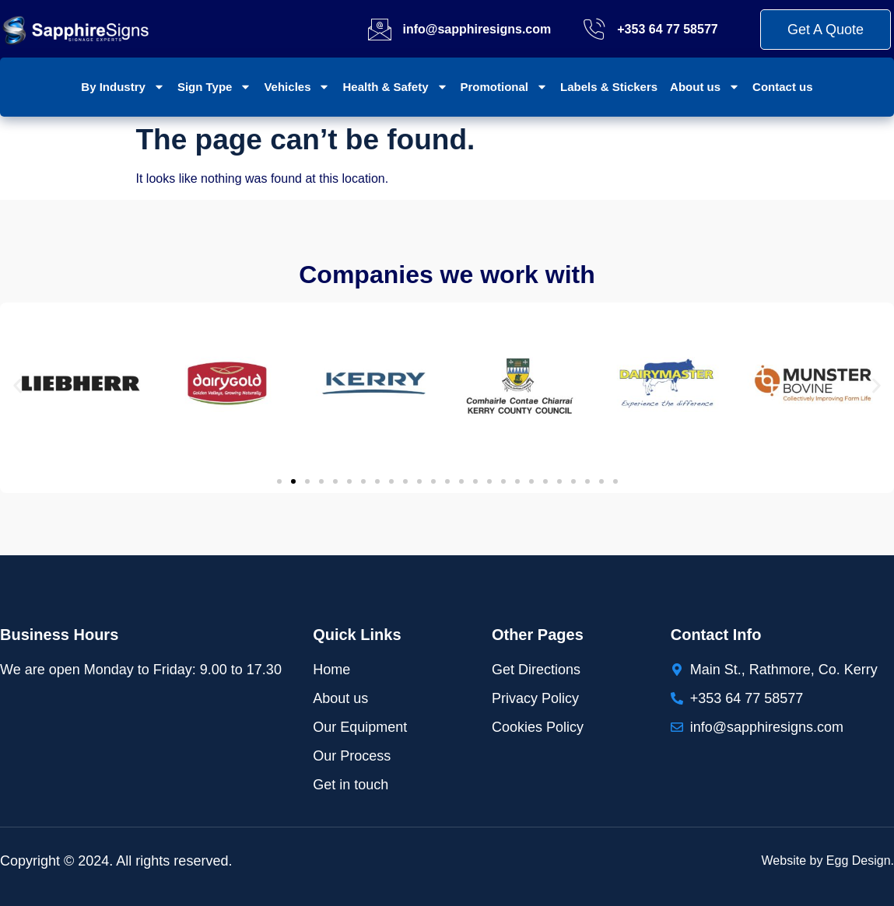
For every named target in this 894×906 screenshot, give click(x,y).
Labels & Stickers (608, 86)
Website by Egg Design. (828, 860)
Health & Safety (394, 86)
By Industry (123, 86)
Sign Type (214, 86)
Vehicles (297, 86)
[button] (17, 386)
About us (705, 86)
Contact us (782, 86)
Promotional (505, 86)
